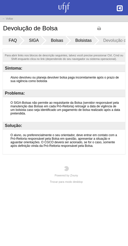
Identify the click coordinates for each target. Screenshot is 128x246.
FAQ (13, 40)
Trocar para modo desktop (66, 181)
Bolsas (57, 40)
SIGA (34, 40)
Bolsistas (83, 40)
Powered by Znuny (66, 171)
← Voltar (7, 18)
